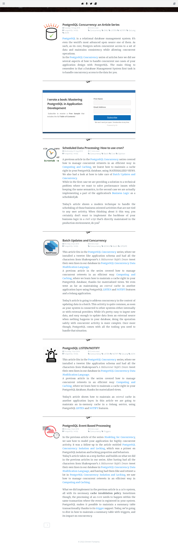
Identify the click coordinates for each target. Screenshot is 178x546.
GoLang (130, 30)
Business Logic (120, 193)
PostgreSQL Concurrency (84, 57)
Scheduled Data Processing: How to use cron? (93, 148)
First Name (98, 99)
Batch (105, 153)
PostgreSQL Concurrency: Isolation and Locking (97, 474)
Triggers (106, 431)
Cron (112, 153)
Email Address (100, 107)
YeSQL (76, 30)
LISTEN (113, 30)
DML (105, 30)
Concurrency (95, 30)
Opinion (120, 153)
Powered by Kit (112, 125)
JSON (65, 32)
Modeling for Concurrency (119, 437)
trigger (100, 508)
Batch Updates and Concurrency (84, 240)
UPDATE (122, 246)
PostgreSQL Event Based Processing (86, 426)
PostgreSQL (68, 30)
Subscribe (112, 117)
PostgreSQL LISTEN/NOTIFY (81, 348)
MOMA (106, 246)
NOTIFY (121, 30)
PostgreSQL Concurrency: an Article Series (90, 25)
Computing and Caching (76, 167)
